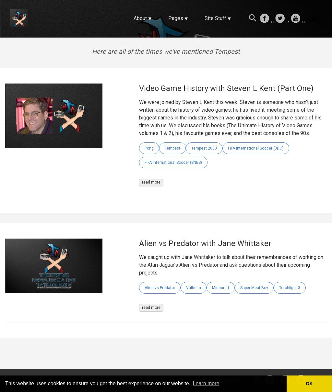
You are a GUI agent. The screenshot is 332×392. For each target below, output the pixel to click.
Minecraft (220, 288)
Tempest (172, 148)
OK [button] (309, 383)
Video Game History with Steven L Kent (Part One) (226, 88)
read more (151, 182)
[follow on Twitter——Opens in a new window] (282, 19)
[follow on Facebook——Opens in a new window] (266, 19)
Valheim (193, 288)
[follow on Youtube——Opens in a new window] (297, 19)
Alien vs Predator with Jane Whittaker (205, 243)
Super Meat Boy (254, 288)
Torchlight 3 (289, 288)
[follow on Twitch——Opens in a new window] (313, 19)
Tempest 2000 (204, 148)
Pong (149, 148)
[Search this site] (253, 19)
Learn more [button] (206, 383)
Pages (175, 18)
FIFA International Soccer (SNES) (173, 162)
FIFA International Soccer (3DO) (256, 148)
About (140, 18)
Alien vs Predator (160, 288)
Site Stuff (215, 18)
